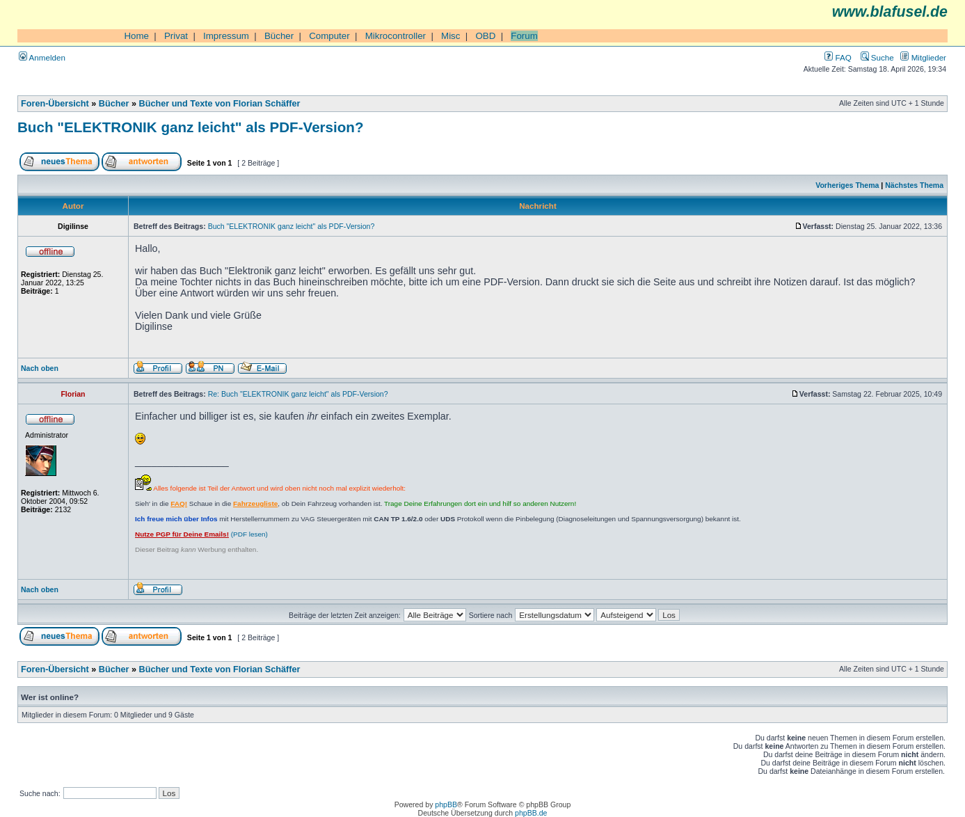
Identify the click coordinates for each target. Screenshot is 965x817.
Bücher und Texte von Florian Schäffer (220, 104)
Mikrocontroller (395, 36)
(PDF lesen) (201, 534)
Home (136, 36)
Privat (176, 36)
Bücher (279, 36)
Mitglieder (923, 57)
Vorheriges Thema (847, 185)
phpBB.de (531, 813)
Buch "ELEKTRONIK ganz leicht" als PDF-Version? (190, 127)
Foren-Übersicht (55, 104)
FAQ (837, 57)
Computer (329, 36)
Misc (450, 36)
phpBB (446, 804)
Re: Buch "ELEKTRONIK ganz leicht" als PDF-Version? (298, 394)
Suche (877, 57)
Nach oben (39, 368)
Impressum (226, 36)
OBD (485, 36)
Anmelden (42, 57)
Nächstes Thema (914, 185)
